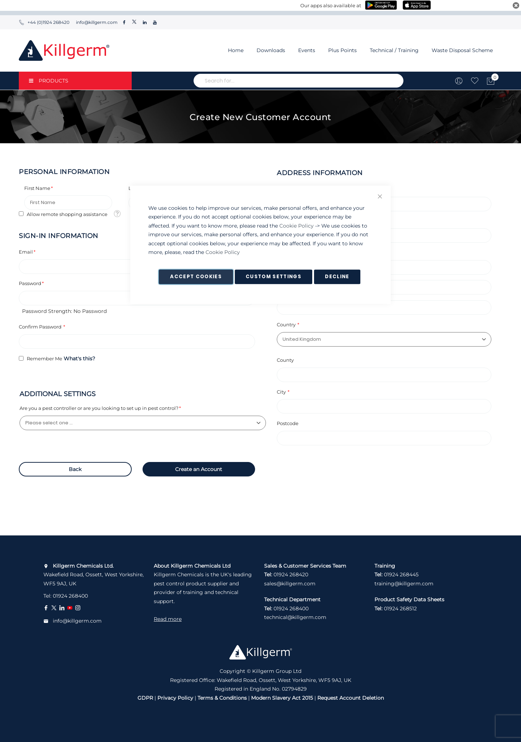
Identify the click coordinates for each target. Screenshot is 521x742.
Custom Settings (273, 276)
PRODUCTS (48, 80)
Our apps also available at (330, 5)
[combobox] (298, 80)
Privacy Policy (175, 698)
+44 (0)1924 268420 (44, 22)
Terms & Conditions (222, 698)
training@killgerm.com (403, 583)
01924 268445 (401, 574)
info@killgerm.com (96, 22)
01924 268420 (291, 574)
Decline (337, 276)
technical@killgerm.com (295, 617)
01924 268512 (400, 608)
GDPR (145, 698)
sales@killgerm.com (289, 583)
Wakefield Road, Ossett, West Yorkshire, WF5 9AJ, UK (93, 575)
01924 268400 (70, 596)
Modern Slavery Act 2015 (282, 698)
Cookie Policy (296, 225)
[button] (117, 213)
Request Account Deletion (350, 698)
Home (235, 50)
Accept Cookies (196, 276)
